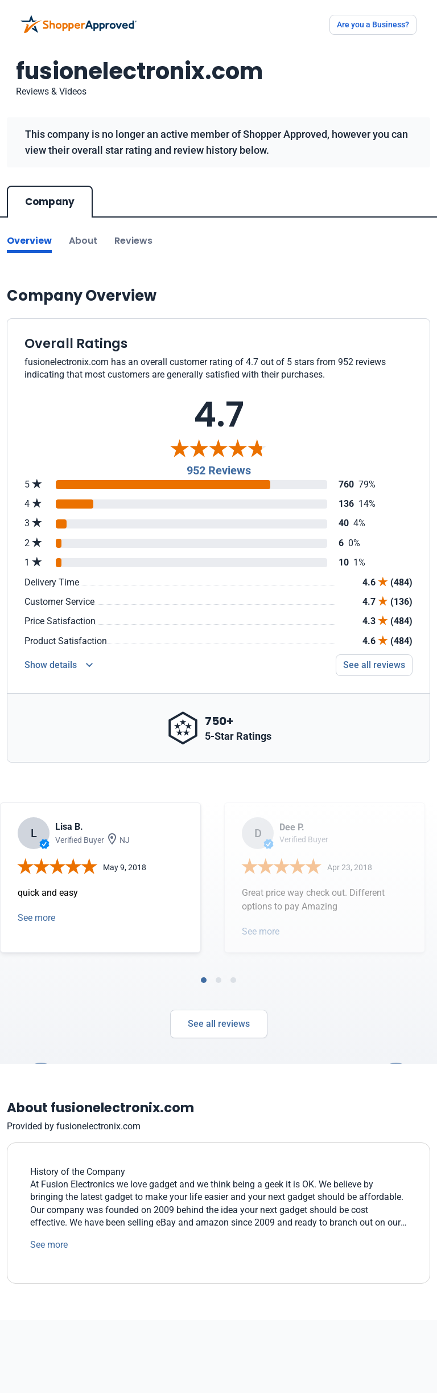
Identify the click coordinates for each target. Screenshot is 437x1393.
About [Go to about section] (83, 240)
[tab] (204, 980)
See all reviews (219, 1023)
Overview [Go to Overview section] (29, 240)
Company (50, 201)
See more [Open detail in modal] (36, 917)
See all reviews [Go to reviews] (374, 664)
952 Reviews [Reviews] (219, 470)
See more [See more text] (49, 1244)
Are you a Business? (373, 24)
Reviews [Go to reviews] (133, 240)
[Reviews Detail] (58, 665)
